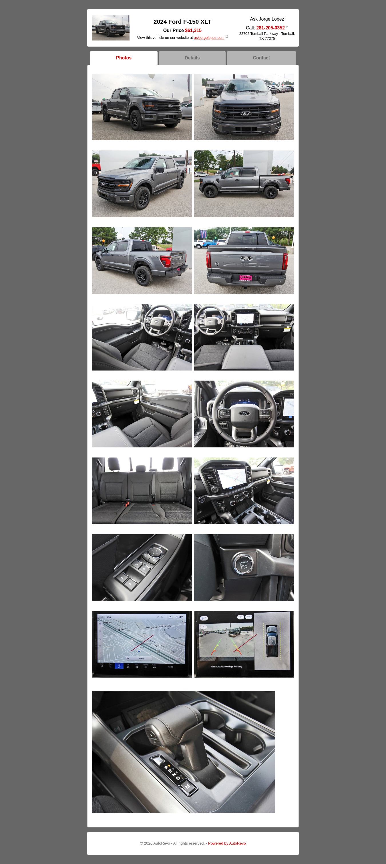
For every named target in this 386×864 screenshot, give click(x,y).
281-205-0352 (270, 27)
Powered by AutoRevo (227, 843)
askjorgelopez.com (209, 37)
